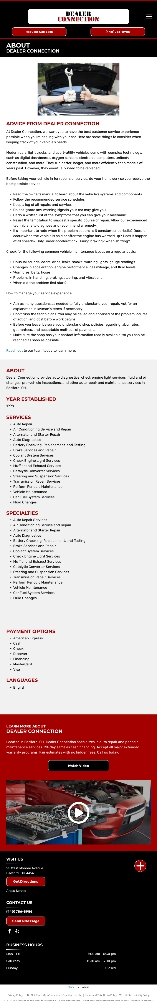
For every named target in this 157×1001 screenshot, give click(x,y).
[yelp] (17, 932)
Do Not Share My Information (43, 995)
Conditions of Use (72, 995)
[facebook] (9, 932)
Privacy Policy (15, 995)
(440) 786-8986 (19, 912)
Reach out (14, 350)
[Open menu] (149, 16)
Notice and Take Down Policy (101, 995)
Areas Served (16, 891)
